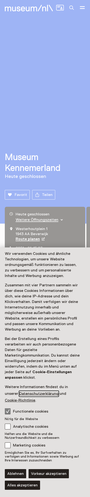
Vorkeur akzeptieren (48, 474)
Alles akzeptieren (22, 485)
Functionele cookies (26, 411)
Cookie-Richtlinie (20, 400)
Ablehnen (15, 474)
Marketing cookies (29, 445)
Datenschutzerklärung (39, 393)
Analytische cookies (30, 426)
